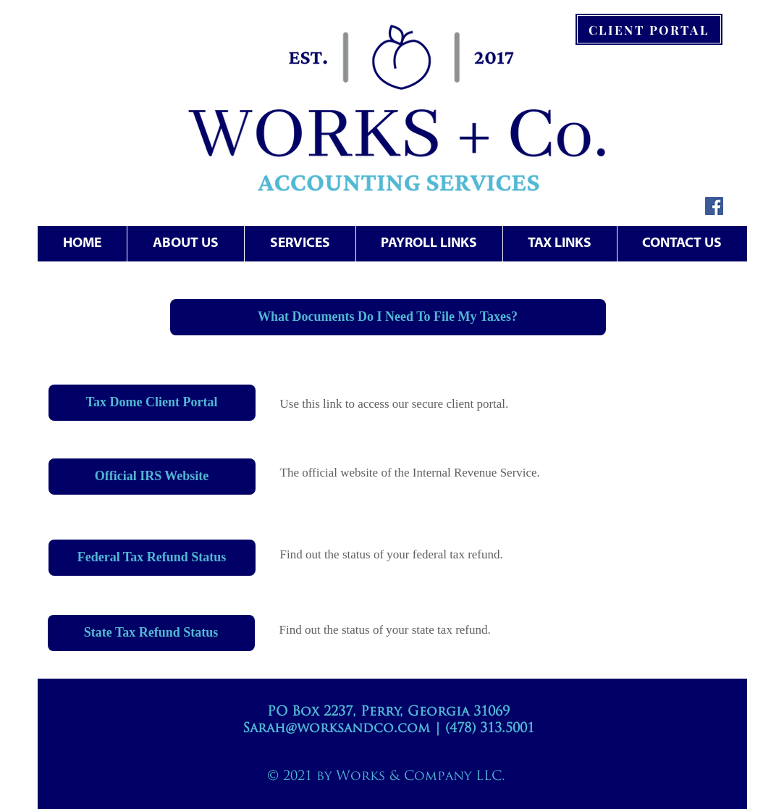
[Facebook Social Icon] (714, 206)
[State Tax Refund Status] (151, 633)
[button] (299, 243)
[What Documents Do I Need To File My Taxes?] (388, 317)
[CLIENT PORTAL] (649, 29)
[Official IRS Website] (152, 476)
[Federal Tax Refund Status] (152, 558)
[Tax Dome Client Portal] (152, 403)
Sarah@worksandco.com (336, 729)
